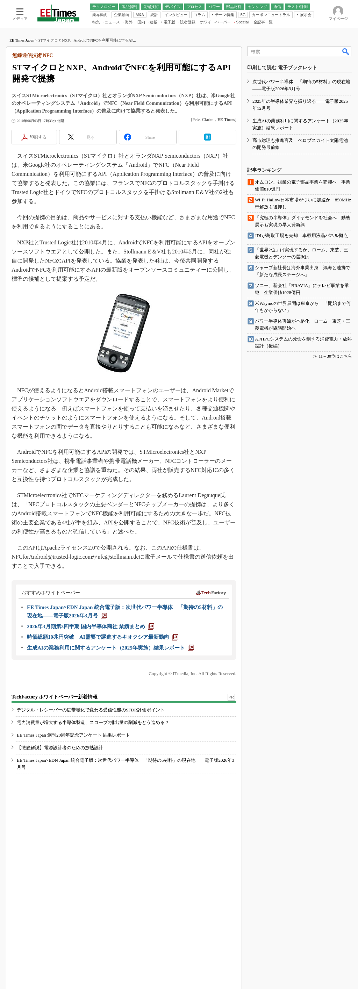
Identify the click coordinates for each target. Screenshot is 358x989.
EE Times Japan (21, 40)
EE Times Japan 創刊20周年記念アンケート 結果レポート (73, 735)
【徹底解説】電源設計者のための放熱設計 (60, 747)
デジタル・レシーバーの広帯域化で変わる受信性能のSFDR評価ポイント (91, 709)
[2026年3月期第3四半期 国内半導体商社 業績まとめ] (90, 626)
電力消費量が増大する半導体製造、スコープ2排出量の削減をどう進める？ (93, 722)
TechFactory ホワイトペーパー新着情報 (55, 697)
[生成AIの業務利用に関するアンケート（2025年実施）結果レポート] (110, 648)
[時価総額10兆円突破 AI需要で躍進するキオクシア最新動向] (102, 637)
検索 (346, 51)
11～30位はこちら (335, 356)
